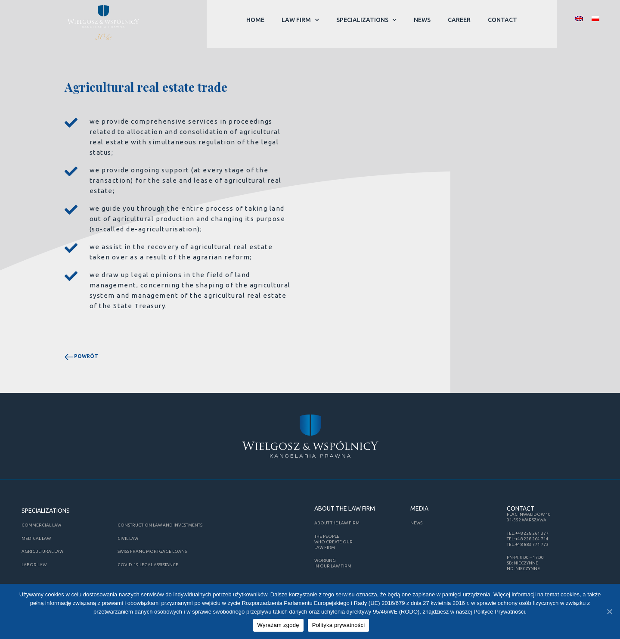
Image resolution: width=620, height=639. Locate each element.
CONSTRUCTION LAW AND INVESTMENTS (160, 525)
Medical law (36, 538)
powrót (81, 356)
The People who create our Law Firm (333, 542)
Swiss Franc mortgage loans (152, 551)
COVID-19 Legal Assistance (148, 564)
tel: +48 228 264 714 (528, 538)
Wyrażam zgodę (279, 626)
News (422, 19)
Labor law (34, 564)
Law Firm (300, 20)
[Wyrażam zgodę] (609, 612)
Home (255, 19)
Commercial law (41, 525)
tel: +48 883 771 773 (528, 544)
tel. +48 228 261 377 (528, 533)
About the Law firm (337, 523)
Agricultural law (42, 551)
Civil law (128, 538)
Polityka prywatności (339, 626)
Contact (502, 19)
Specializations (366, 20)
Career (459, 19)
